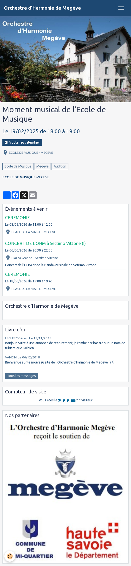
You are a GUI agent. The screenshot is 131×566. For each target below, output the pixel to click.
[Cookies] (9, 556)
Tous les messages (21, 376)
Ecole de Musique (18, 166)
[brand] (42, 8)
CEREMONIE (17, 217)
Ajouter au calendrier (22, 142)
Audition (60, 166)
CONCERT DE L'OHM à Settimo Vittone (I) (45, 243)
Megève (42, 166)
